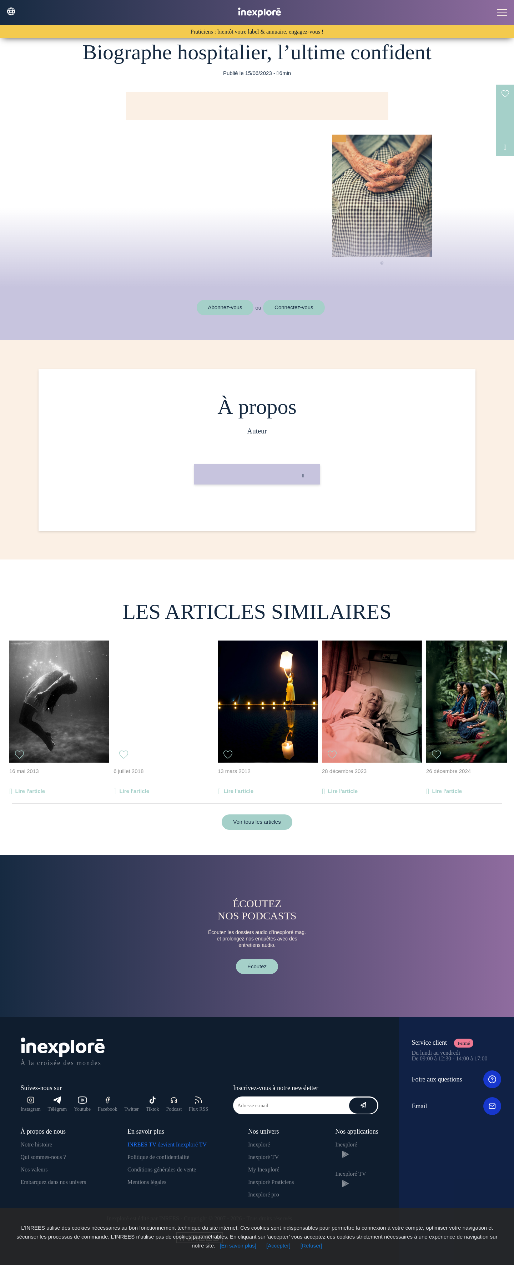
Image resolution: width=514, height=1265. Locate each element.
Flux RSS (198, 1104)
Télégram (57, 1104)
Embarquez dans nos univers (53, 1182)
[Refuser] (311, 1246)
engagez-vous (305, 32)
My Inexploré (263, 1169)
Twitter (131, 1109)
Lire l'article (30, 791)
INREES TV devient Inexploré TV (167, 1144)
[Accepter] (278, 1246)
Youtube (82, 1104)
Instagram (31, 1104)
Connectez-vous (293, 307)
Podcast (174, 1104)
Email (456, 1106)
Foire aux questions (456, 1079)
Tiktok (152, 1104)
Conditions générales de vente (161, 1169)
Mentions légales (146, 1182)
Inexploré (259, 1144)
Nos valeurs (34, 1169)
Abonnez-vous (225, 307)
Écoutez (257, 966)
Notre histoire (36, 1144)
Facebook (107, 1104)
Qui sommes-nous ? (43, 1157)
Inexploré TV (263, 1157)
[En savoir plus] (238, 1246)
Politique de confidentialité (158, 1157)
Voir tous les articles (257, 822)
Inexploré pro (263, 1194)
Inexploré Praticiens (271, 1182)
